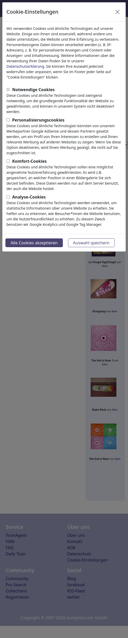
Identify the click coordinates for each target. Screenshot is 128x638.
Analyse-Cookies (29, 197)
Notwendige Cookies (33, 89)
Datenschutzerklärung (25, 66)
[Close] (117, 12)
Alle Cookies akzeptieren (34, 243)
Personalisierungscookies (38, 120)
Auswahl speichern (91, 243)
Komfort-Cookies (29, 161)
